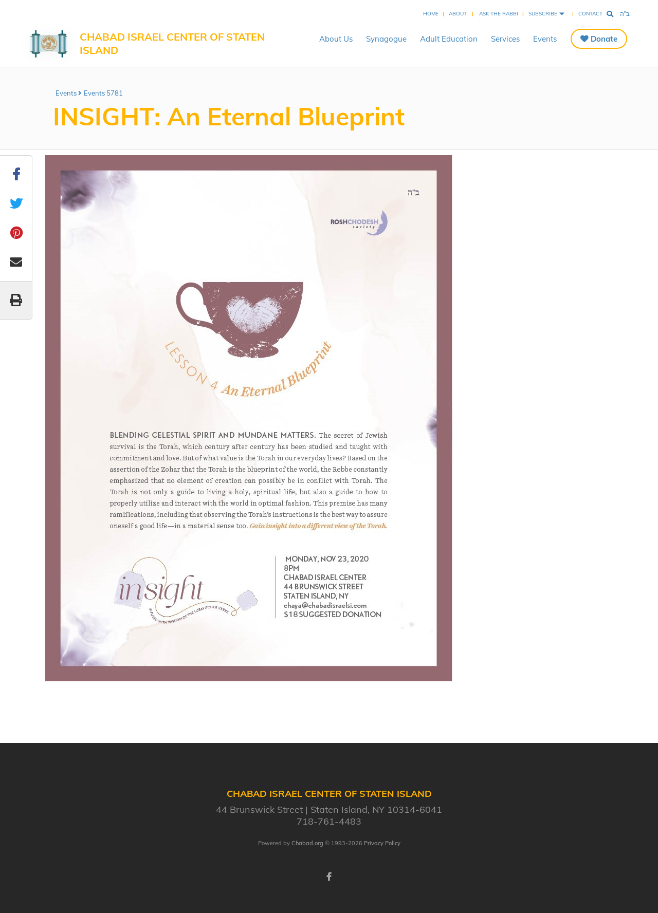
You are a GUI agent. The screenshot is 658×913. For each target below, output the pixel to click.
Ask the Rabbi (498, 13)
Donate (604, 39)
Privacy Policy (382, 843)
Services (505, 39)
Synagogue (386, 39)
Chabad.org (307, 843)
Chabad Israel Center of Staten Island (172, 43)
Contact (590, 13)
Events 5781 (103, 93)
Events (545, 39)
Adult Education (449, 39)
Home (430, 13)
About (458, 13)
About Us (336, 39)
